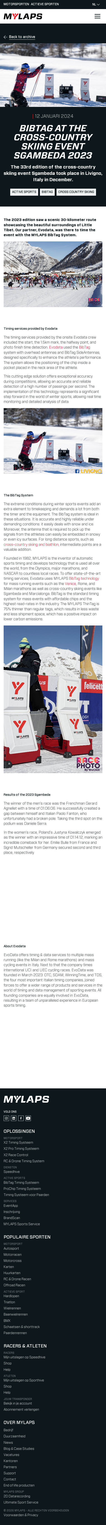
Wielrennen (12, 1308)
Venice (70, 584)
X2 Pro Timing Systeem (21, 1148)
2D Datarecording (17, 1496)
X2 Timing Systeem (18, 1142)
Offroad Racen (14, 1285)
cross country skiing (76, 192)
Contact (10, 1479)
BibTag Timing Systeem (21, 1182)
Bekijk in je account (18, 1403)
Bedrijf (8, 1430)
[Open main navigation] (97, 16)
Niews (8, 1442)
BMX (7, 1321)
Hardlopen (11, 1296)
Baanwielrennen (16, 1314)
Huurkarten (12, 1273)
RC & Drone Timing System (24, 1161)
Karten (9, 1267)
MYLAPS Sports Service (22, 1224)
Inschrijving (12, 1212)
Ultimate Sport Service (21, 1502)
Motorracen (13, 1254)
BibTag (47, 192)
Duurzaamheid (14, 1436)
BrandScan (12, 1218)
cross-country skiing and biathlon (31, 544)
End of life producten (19, 1485)
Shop (8, 1363)
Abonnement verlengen (21, 1409)
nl (96, 4)
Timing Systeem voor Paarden (26, 1195)
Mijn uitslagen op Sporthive (24, 1380)
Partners (10, 1467)
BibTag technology (84, 578)
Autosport (11, 1248)
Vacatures (11, 1455)
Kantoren (11, 1461)
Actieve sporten (45, 4)
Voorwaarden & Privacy (21, 1515)
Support (10, 1473)
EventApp (11, 1205)
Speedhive (12, 1172)
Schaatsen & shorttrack (22, 1327)
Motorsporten (16, 4)
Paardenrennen (15, 1333)
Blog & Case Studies (19, 1448)
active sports (24, 192)
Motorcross (13, 1261)
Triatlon (9, 1302)
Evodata (56, 347)
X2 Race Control (16, 1155)
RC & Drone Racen (17, 1279)
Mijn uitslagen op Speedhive (24, 1357)
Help (7, 1369)
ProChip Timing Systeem (22, 1189)
